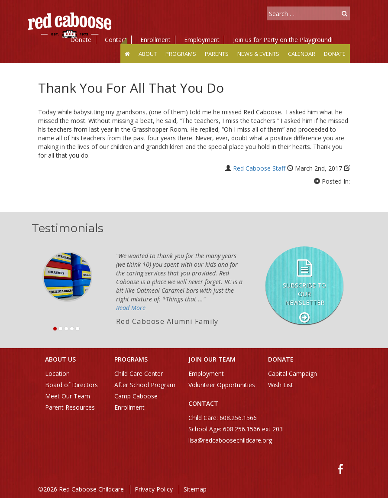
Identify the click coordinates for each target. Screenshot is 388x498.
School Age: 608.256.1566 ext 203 (235, 429)
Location (57, 373)
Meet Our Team (67, 396)
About (148, 54)
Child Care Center (138, 373)
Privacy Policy (154, 489)
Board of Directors (71, 385)
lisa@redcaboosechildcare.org (230, 440)
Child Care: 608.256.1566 (222, 418)
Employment (202, 40)
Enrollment (155, 40)
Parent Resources (70, 407)
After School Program (144, 385)
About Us (60, 359)
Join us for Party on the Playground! (283, 40)
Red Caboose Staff (259, 168)
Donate (80, 40)
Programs (180, 54)
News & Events (258, 54)
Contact (116, 40)
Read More (131, 308)
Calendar (301, 54)
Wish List (280, 385)
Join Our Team (212, 359)
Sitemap (195, 489)
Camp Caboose (136, 396)
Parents (217, 54)
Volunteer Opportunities (221, 385)
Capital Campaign (292, 373)
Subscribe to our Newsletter (304, 294)
